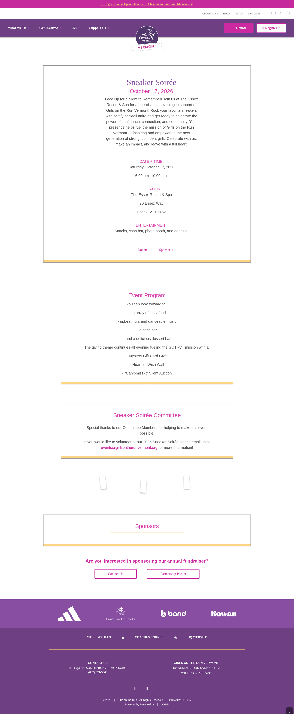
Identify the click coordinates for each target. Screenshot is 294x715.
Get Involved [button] (50, 28)
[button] (289, 13)
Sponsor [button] (166, 250)
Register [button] (271, 28)
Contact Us (115, 574)
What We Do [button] (19, 28)
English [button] (255, 13)
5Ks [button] (76, 28)
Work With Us (99, 637)
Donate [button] (144, 250)
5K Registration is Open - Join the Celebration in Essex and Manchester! (146, 4)
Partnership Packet (173, 574)
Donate (238, 28)
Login (3, 13)
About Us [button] (210, 13)
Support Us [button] (99, 28)
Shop (226, 13)
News (239, 13)
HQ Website (197, 637)
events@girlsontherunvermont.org (129, 447)
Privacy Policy (180, 700)
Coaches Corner (149, 637)
